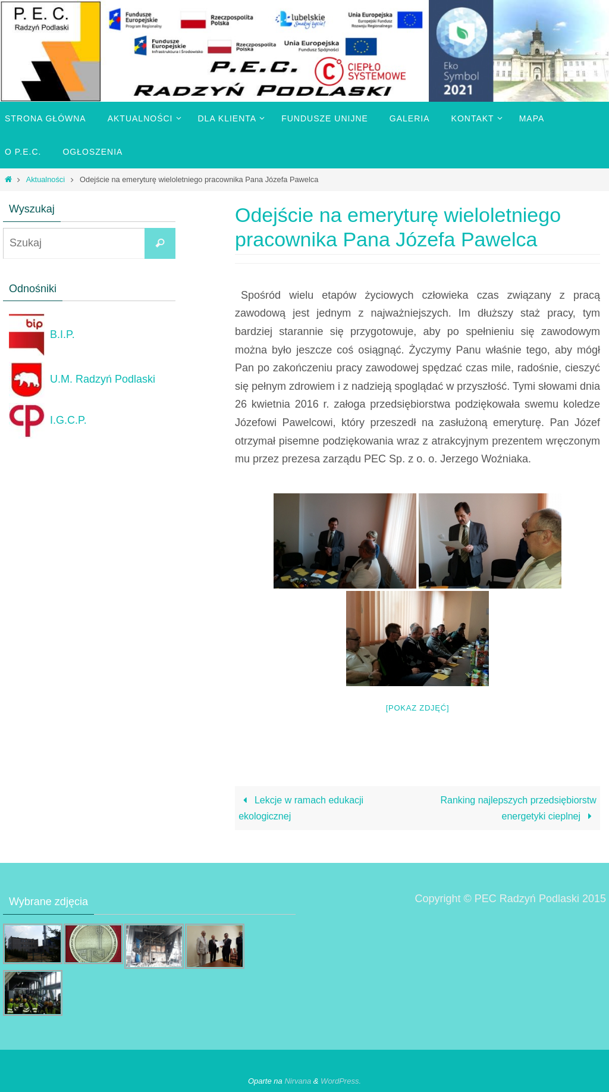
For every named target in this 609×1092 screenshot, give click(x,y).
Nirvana (297, 1081)
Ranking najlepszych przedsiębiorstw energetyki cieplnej (519, 808)
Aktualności (45, 179)
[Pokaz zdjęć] (418, 707)
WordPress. (341, 1081)
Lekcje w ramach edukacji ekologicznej (300, 808)
